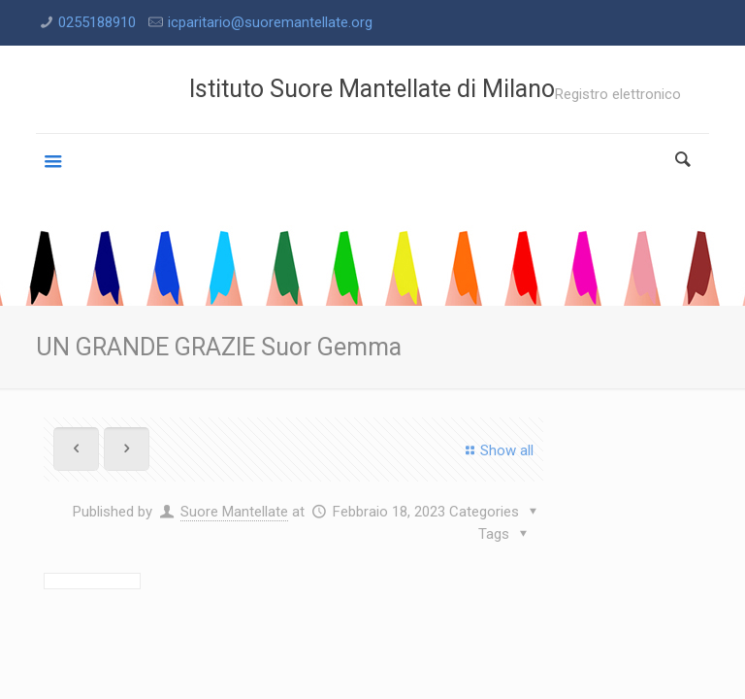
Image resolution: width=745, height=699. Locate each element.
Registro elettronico (618, 94)
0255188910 (97, 22)
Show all (497, 450)
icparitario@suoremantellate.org (270, 22)
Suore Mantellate (234, 511)
